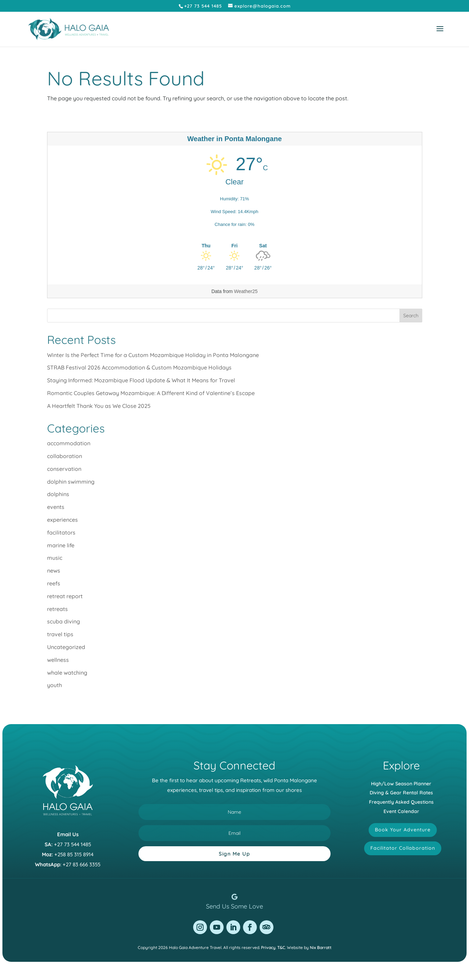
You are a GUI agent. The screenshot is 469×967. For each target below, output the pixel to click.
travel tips (60, 634)
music (54, 557)
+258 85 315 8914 (73, 854)
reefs (53, 583)
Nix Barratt (321, 947)
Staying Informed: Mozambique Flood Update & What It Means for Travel (141, 380)
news (53, 570)
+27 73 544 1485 (72, 844)
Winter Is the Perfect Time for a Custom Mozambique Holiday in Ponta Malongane (153, 355)
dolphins (58, 494)
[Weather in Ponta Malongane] (234, 245)
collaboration (64, 456)
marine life (60, 545)
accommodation (68, 443)
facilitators (61, 532)
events (55, 506)
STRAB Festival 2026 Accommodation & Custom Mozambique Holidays (139, 367)
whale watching (67, 672)
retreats (57, 608)
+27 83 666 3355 (81, 864)
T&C (281, 947)
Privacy (268, 947)
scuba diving (63, 621)
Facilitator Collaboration (402, 848)
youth (54, 685)
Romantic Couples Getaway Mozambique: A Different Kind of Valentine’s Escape (151, 393)
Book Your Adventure (403, 830)
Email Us (68, 834)
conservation (64, 468)
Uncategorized (66, 647)
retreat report (65, 596)
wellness (58, 659)
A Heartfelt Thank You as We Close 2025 (99, 405)
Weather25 (246, 291)
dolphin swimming (70, 481)
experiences (62, 519)
